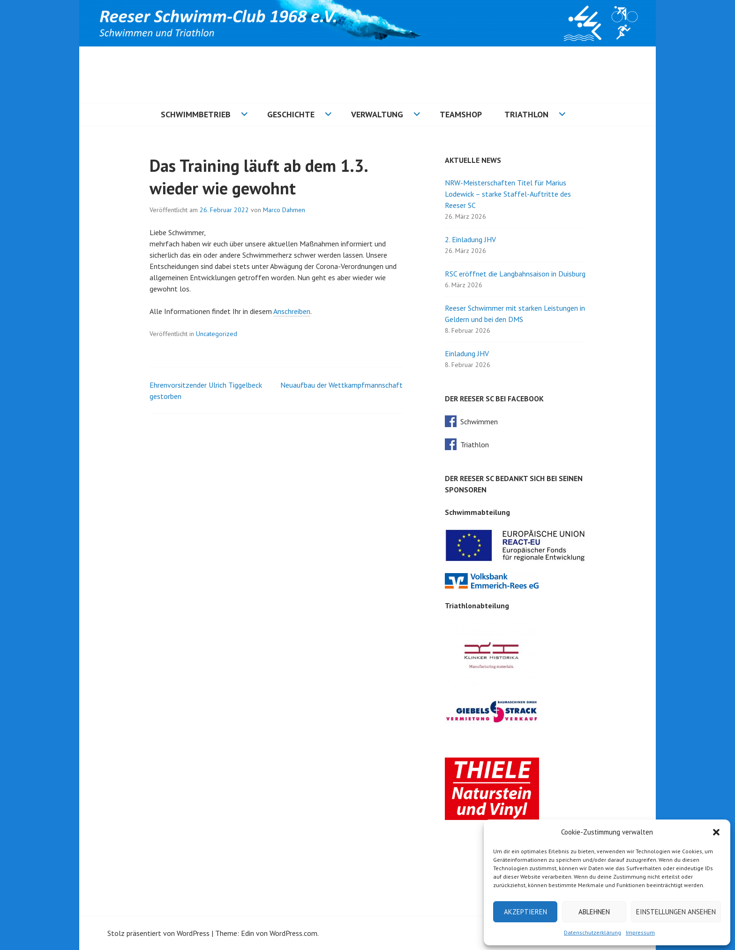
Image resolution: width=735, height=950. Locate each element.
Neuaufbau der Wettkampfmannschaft (341, 385)
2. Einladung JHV (470, 239)
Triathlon (526, 114)
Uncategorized (216, 333)
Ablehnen (594, 911)
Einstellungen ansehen (676, 911)
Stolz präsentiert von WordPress (158, 933)
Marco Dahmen (284, 210)
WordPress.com (293, 933)
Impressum (640, 932)
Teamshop (461, 114)
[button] (716, 832)
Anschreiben (291, 311)
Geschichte (291, 114)
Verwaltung (377, 114)
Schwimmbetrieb (196, 114)
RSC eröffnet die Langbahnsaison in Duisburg (515, 273)
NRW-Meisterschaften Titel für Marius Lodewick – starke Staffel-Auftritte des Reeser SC (508, 194)
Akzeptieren (525, 911)
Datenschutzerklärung (592, 932)
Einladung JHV (467, 353)
